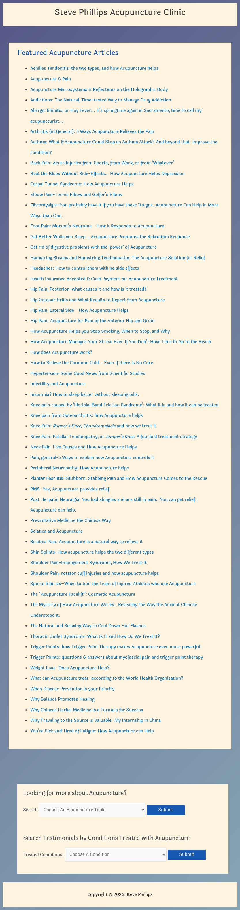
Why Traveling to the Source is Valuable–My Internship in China (95, 720)
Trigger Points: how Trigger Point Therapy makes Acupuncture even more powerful (115, 647)
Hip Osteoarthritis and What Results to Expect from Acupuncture (97, 300)
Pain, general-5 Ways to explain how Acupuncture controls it (92, 457)
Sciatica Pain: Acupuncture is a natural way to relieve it (86, 541)
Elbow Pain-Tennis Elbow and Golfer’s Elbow (76, 194)
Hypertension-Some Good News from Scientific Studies (87, 373)
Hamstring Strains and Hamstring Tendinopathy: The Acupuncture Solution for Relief (117, 258)
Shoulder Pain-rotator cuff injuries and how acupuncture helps (94, 573)
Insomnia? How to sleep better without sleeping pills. (84, 394)
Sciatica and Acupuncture (56, 531)
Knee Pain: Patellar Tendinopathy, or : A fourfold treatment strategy (113, 436)
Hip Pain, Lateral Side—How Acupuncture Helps (79, 310)
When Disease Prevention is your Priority (72, 689)
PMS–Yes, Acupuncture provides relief (69, 489)
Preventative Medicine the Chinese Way (70, 520)
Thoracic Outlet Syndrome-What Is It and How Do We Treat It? (95, 636)
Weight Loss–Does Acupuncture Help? (69, 668)
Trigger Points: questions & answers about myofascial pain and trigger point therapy (116, 657)
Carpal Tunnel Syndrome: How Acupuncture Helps (82, 184)
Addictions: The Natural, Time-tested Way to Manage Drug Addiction (100, 100)
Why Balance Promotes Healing (62, 699)
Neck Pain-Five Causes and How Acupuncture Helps (83, 447)
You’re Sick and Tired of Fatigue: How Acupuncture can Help (92, 731)
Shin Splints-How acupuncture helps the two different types (92, 552)
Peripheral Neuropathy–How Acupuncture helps (79, 468)
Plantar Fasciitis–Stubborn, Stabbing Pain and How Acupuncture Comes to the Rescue (118, 478)
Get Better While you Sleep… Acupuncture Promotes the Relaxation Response (110, 237)
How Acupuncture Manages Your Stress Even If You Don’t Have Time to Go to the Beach (120, 342)
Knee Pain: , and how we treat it (93, 426)
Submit (165, 809)
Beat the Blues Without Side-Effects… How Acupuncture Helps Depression (107, 173)
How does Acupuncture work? (61, 352)
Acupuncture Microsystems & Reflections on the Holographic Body (99, 89)
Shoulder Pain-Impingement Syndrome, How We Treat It (88, 562)
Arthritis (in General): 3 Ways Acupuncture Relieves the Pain (92, 131)
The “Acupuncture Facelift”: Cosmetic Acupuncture (82, 594)
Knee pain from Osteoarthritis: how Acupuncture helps (86, 415)
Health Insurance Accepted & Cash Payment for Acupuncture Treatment (104, 279)
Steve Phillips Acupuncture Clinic (120, 12)
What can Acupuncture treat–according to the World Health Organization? (106, 678)
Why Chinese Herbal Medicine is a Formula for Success (86, 710)
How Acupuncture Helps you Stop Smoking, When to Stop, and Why (100, 331)
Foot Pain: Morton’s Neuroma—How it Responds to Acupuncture (97, 226)
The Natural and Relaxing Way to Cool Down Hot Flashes (88, 626)
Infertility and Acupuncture (58, 384)
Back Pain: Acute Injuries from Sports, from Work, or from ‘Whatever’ (102, 163)
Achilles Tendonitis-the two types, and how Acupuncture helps (94, 68)
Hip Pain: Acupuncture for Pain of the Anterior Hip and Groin (92, 320)
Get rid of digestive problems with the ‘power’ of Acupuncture (93, 247)
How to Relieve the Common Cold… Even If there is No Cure (91, 363)
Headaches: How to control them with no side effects (84, 268)
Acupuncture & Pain (50, 79)
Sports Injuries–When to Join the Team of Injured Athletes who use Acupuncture (113, 583)
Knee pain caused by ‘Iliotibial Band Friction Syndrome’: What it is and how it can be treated (124, 405)
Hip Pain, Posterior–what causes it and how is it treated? (88, 289)
